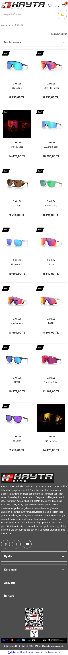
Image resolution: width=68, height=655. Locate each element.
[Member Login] (57, 5)
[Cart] (64, 5)
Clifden (16, 205)
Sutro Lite (17, 88)
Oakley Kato (17, 147)
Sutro (51, 264)
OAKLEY (19, 25)
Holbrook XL (17, 264)
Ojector (17, 441)
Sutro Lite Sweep (51, 88)
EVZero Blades (51, 147)
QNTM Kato (51, 441)
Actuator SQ (51, 205)
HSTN (17, 382)
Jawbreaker (17, 323)
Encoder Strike (51, 382)
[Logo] (23, 5)
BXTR (51, 323)
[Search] (34, 14)
